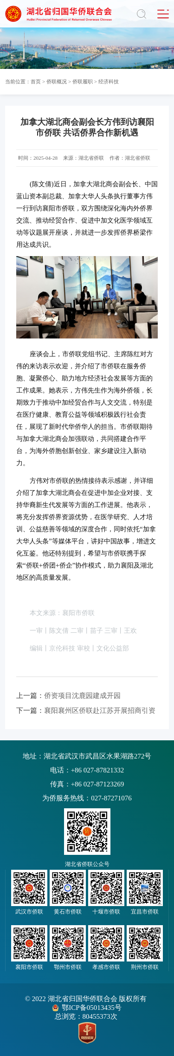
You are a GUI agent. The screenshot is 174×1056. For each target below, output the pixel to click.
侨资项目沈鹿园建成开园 (68, 695)
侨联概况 (56, 81)
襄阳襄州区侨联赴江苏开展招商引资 (85, 710)
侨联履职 (82, 81)
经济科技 (108, 81)
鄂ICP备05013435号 (91, 1007)
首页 (36, 81)
